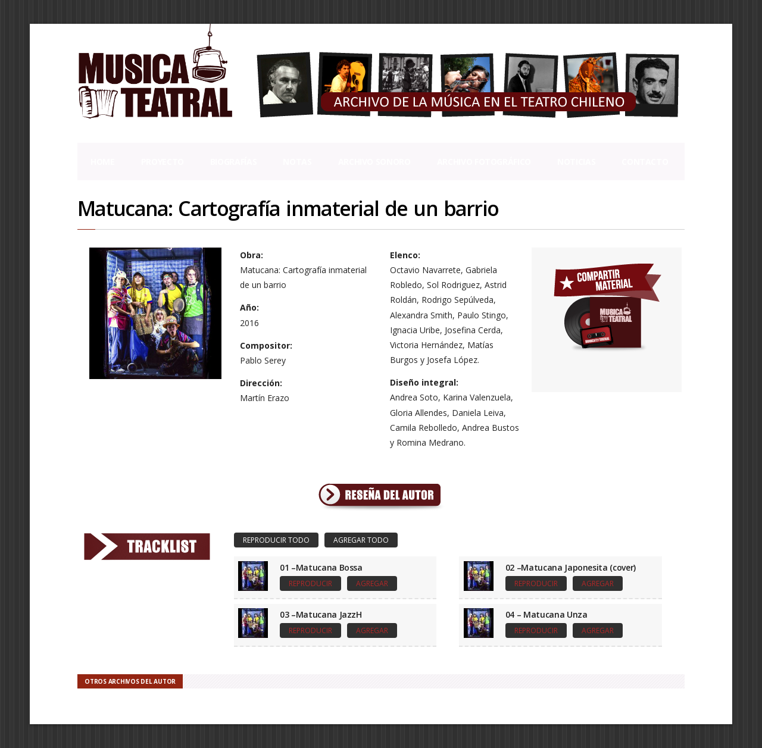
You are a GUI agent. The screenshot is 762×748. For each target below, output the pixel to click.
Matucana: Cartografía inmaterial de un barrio (287, 208)
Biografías (233, 161)
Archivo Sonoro (374, 161)
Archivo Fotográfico (484, 161)
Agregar (372, 583)
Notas (297, 161)
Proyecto (162, 161)
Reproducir (310, 583)
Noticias (576, 161)
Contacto (645, 161)
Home (102, 161)
